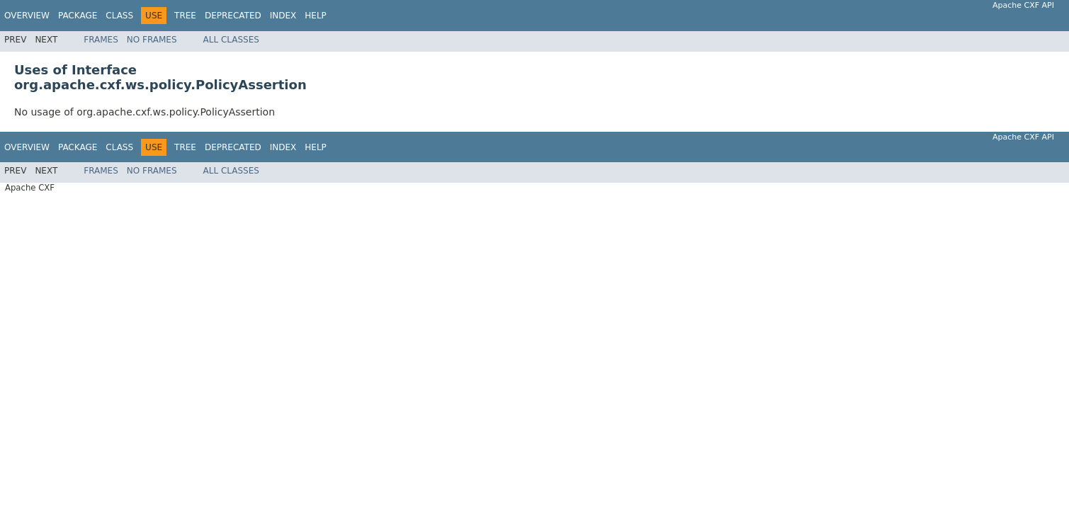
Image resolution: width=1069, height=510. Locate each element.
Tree (185, 16)
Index (283, 16)
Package (77, 16)
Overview (27, 16)
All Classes (231, 40)
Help (316, 16)
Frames (101, 40)
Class (119, 16)
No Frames (152, 40)
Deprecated (233, 16)
